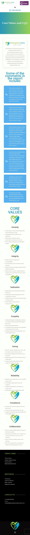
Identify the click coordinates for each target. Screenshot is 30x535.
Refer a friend (8, 482)
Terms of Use (8, 458)
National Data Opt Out (10, 464)
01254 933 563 (10, 499)
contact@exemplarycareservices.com (14, 503)
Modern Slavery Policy (10, 460)
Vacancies (7, 479)
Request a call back (10, 484)
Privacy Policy (8, 462)
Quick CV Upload (9, 480)
